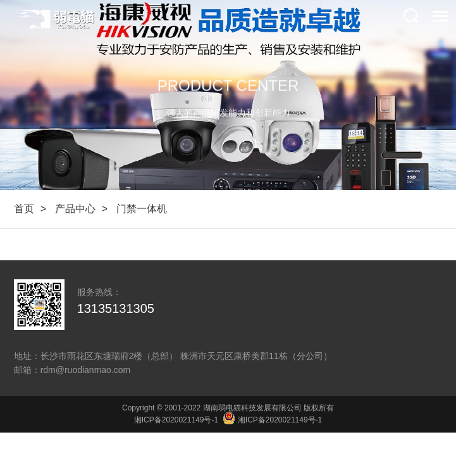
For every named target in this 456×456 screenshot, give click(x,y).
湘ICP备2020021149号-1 (176, 419)
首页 (24, 208)
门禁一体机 (141, 208)
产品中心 (75, 208)
